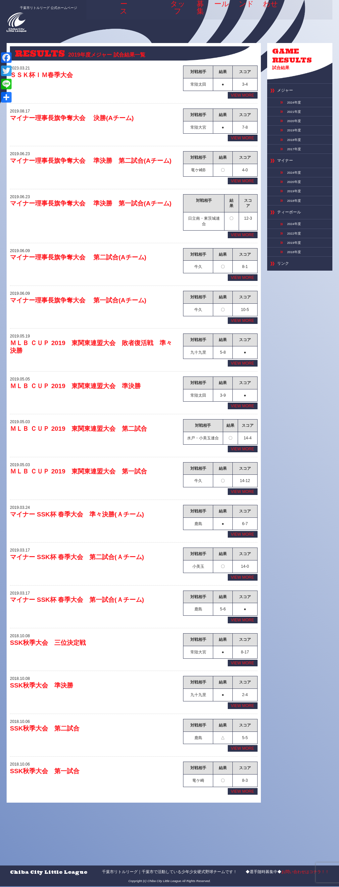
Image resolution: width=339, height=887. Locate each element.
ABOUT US (144, 16)
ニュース (122, 16)
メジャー (287, 93)
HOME (101, 14)
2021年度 (295, 117)
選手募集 (195, 16)
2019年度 (295, 138)
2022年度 (295, 256)
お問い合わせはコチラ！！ (305, 872)
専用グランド (245, 16)
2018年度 (295, 149)
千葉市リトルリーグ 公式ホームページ (41, 5)
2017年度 (295, 160)
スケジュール (219, 16)
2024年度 (295, 106)
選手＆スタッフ (171, 16)
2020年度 (295, 127)
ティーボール (292, 233)
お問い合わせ (271, 16)
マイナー (287, 174)
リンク (284, 292)
